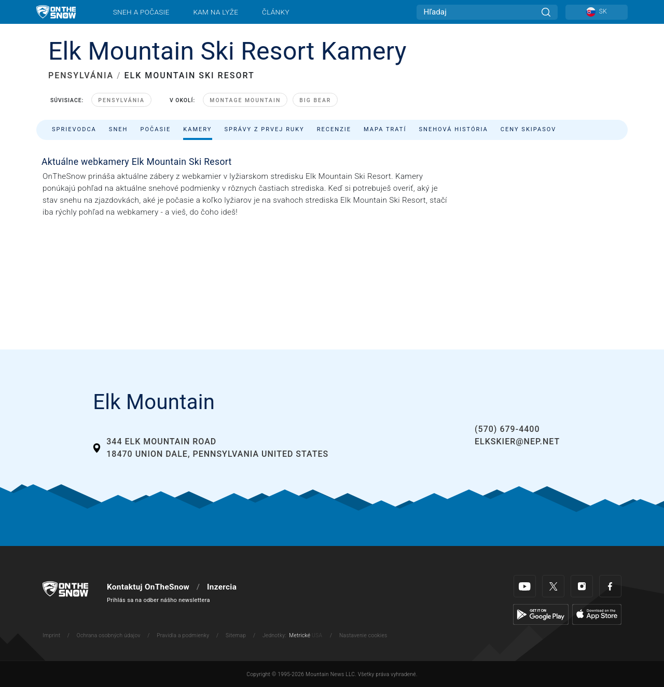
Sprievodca (74, 129)
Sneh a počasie (141, 12)
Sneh (118, 129)
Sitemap (236, 635)
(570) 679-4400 (507, 429)
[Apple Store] (596, 614)
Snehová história (453, 129)
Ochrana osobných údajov (109, 635)
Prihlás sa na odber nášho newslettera (158, 600)
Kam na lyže (215, 12)
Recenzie (334, 129)
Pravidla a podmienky (183, 635)
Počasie (155, 129)
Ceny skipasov (529, 129)
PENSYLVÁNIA (81, 75)
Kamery (197, 129)
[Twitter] (553, 586)
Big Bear (315, 100)
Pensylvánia (121, 100)
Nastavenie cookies (363, 635)
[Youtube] (525, 586)
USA (317, 635)
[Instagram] (582, 586)
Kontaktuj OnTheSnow (148, 587)
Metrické (299, 635)
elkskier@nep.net (517, 441)
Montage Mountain (245, 100)
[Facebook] (610, 586)
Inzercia (222, 587)
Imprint (51, 635)
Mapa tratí (385, 129)
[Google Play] (541, 614)
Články (275, 12)
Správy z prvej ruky (265, 129)
